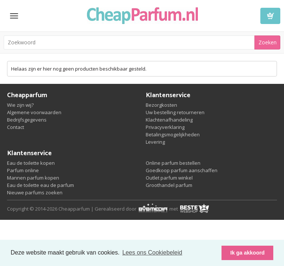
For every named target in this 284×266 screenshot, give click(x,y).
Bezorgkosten (161, 105)
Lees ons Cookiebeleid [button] (152, 252)
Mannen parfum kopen (33, 177)
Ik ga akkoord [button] (247, 253)
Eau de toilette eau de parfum (40, 185)
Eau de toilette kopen (31, 163)
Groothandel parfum (169, 185)
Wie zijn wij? (20, 105)
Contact (15, 127)
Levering (155, 142)
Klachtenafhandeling (169, 119)
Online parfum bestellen (173, 163)
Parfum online (23, 170)
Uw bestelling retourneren (175, 112)
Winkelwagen (270, 16)
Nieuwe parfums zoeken (34, 192)
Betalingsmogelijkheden (173, 134)
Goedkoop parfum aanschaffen (181, 170)
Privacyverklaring (165, 127)
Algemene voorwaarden (34, 112)
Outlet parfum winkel (169, 177)
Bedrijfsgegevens (27, 119)
